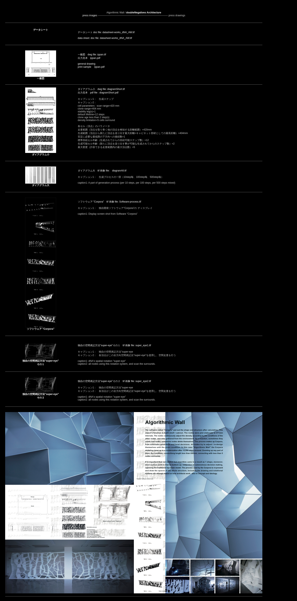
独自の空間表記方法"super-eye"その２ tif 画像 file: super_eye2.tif (114, 381)
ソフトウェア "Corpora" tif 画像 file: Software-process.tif (109, 201)
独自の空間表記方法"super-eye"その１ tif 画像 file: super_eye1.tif (114, 345)
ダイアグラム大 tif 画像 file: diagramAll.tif (102, 170)
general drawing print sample (86, 65)
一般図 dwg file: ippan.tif (92, 54)
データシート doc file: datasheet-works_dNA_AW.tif (106, 32)
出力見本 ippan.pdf (89, 58)
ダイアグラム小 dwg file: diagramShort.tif (101, 89)
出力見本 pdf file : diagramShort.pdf (98, 92)
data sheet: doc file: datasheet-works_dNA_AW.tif (105, 38)
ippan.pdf (98, 66)
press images (89, 15)
